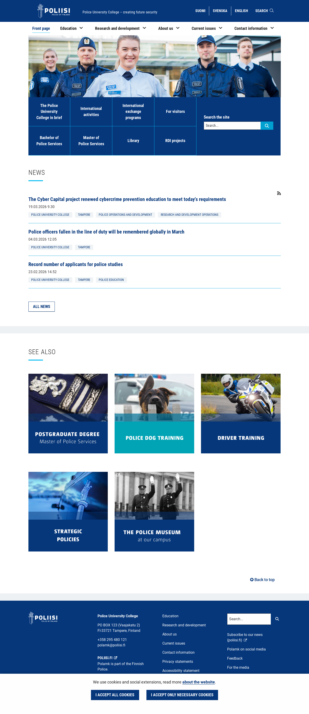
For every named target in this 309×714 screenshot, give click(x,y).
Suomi (202, 10)
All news (41, 306)
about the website (198, 682)
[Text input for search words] (232, 126)
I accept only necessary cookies (182, 695)
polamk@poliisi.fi (111, 645)
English (243, 10)
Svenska (222, 10)
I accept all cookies (114, 695)
